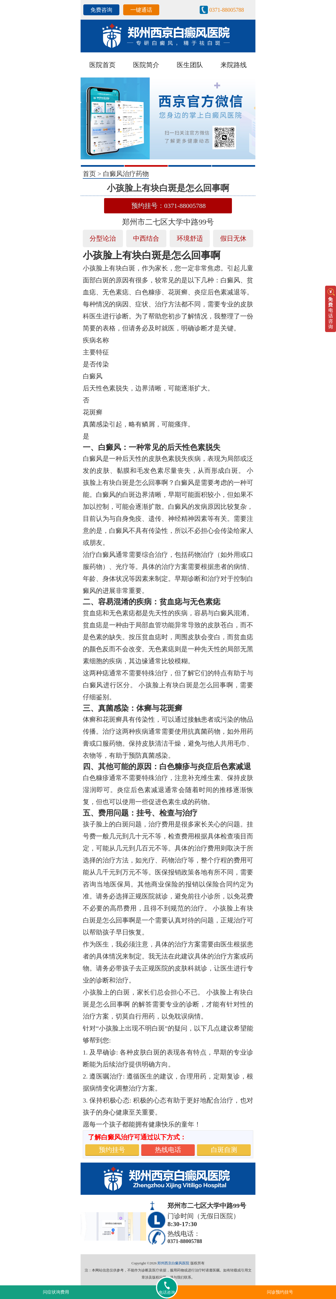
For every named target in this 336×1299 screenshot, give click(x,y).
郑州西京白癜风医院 (173, 1263)
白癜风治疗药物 (126, 173)
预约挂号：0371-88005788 (168, 205)
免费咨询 (101, 10)
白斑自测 (224, 1149)
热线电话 (168, 1149)
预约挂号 (112, 1149)
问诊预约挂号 (280, 1292)
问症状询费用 (56, 1292)
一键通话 (141, 10)
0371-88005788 (226, 10)
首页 (89, 173)
